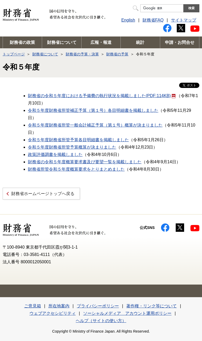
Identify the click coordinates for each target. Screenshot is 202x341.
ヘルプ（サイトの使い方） (101, 320)
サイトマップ (183, 20)
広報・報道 (101, 42)
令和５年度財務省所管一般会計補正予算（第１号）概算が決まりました (95, 125)
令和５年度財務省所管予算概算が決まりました (72, 147)
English (128, 20)
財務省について (62, 42)
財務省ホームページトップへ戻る (42, 193)
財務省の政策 (22, 42)
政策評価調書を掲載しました (55, 154)
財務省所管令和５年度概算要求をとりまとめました (76, 169)
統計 (140, 42)
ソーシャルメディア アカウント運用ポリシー (127, 313)
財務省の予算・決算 (82, 54)
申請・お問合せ (179, 42)
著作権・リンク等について (151, 306)
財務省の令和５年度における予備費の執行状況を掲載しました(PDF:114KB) (101, 95)
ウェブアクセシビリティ (52, 313)
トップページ (14, 54)
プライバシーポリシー (98, 306)
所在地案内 (58, 306)
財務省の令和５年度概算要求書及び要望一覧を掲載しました (85, 162)
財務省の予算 (117, 54)
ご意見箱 (32, 306)
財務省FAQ (153, 20)
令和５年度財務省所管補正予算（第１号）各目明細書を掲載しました (93, 110)
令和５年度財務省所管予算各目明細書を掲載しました (78, 140)
